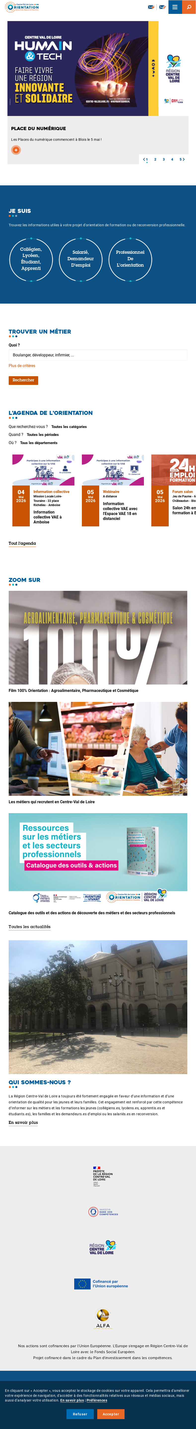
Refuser (80, 1414)
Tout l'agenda (22, 544)
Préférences (97, 1400)
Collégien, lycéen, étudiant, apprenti (31, 259)
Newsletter (151, 7)
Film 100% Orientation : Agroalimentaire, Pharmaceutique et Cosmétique (73, 690)
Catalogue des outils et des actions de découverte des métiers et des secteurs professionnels (92, 913)
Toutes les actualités (30, 927)
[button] (144, 159)
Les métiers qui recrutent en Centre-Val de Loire (52, 802)
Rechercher (23, 380)
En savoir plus (23, 1123)
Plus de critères (22, 365)
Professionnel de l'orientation (130, 259)
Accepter (111, 1414)
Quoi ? (14, 345)
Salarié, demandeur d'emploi (80, 259)
